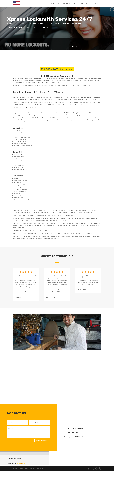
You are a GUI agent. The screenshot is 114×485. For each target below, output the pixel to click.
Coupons (87, 3)
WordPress (40, 468)
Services (58, 3)
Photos (74, 3)
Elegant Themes (24, 468)
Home (52, 3)
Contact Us (95, 3)
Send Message (42, 440)
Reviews (80, 3)
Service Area (66, 3)
